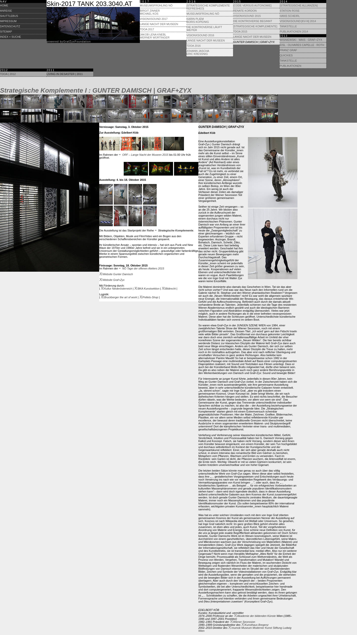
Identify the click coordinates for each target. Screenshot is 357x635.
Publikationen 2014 (294, 31)
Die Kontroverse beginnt (252, 21)
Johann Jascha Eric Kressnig (197, 52)
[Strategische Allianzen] (299, 5)
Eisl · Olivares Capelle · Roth (302, 44)
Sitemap (6, 31)
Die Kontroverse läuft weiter (204, 29)
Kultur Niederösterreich (116, 288)
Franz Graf (288, 50)
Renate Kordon (245, 10)
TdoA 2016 (193, 45)
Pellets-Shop (148, 297)
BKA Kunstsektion (146, 288)
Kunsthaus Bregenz (254, 624)
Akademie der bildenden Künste (255, 615)
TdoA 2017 (147, 29)
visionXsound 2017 (154, 18)
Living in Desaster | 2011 (65, 74)
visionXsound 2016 (200, 35)
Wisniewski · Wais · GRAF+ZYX (301, 39)
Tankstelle (288, 26)
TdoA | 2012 (8, 74)
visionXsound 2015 (247, 15)
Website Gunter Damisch (116, 274)
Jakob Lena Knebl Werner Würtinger (155, 36)
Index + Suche (10, 36)
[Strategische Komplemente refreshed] (208, 7)
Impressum (8, 21)
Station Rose (289, 10)
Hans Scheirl (290, 15)
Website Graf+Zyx (111, 279)
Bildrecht (169, 288)
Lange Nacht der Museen (159, 24)
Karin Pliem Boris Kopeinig (197, 20)
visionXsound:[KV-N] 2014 (298, 21)
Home (4, 5)
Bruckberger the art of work (119, 297)
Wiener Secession (242, 621)
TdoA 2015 (240, 31)
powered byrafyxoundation (69, 41)
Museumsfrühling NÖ (156, 5)
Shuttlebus (9, 15)
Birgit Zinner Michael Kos (150, 12)
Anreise (6, 10)
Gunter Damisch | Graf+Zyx (254, 41)
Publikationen (290, 65)
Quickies (286, 55)
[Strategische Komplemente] (255, 26)
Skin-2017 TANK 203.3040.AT (89, 3)
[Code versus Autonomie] (252, 5)
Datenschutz (10, 26)
